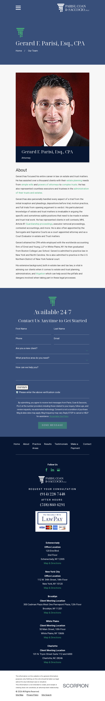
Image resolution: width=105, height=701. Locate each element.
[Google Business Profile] (58, 469)
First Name (21, 329)
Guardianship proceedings (39, 224)
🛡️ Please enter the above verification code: (38, 392)
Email (56, 338)
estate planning (74, 180)
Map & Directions (52, 563)
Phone (19, 338)
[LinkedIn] (52, 469)
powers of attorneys (48, 184)
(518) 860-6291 (52, 504)
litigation (40, 273)
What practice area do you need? (32, 358)
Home (17, 444)
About (26, 444)
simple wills (27, 184)
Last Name (59, 329)
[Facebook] (46, 469)
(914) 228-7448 (52, 493)
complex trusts (69, 184)
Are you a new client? (26, 348)
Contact (87, 444)
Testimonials (61, 444)
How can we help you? (27, 367)
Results (48, 444)
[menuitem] (19, 695)
